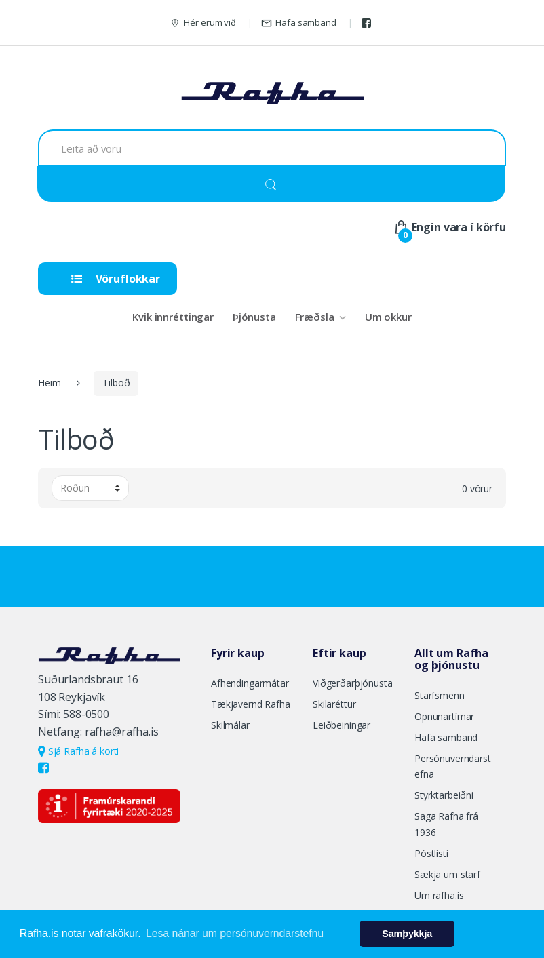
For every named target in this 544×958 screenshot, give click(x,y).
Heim (49, 382)
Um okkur (388, 316)
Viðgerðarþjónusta (353, 683)
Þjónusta (254, 316)
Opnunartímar (444, 716)
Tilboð (116, 382)
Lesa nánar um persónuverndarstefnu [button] (235, 933)
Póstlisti (431, 853)
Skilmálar (230, 725)
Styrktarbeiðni (443, 795)
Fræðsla (314, 316)
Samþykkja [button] (407, 933)
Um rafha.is (438, 895)
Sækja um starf (447, 874)
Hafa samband (298, 22)
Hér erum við (203, 22)
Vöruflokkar (115, 278)
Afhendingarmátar (250, 683)
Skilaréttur (334, 704)
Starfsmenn (439, 695)
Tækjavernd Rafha (250, 704)
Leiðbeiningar (341, 725)
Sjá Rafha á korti (78, 750)
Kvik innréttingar (173, 316)
